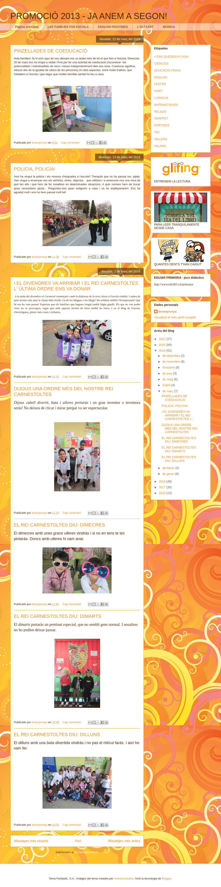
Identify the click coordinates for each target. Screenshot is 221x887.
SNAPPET (161, 118)
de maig (168, 379)
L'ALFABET (145, 26)
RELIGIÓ (160, 111)
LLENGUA (161, 98)
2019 (162, 350)
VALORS (160, 146)
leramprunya (167, 311)
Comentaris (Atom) (86, 852)
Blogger (166, 878)
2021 (162, 339)
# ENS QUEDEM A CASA (171, 56)
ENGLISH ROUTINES (113, 26)
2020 (162, 344)
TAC (157, 132)
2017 (162, 487)
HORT (158, 91)
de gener (168, 474)
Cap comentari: (71, 142)
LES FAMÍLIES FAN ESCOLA (68, 26)
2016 (162, 493)
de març (168, 391)
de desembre (171, 355)
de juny (167, 373)
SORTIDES (161, 125)
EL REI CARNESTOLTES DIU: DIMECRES (59, 525)
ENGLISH (160, 77)
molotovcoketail (124, 878)
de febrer (168, 468)
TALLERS (160, 139)
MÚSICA (169, 26)
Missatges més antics (124, 841)
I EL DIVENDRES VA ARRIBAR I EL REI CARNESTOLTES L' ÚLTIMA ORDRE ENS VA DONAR (76, 285)
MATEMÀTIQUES (166, 104)
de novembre (171, 361)
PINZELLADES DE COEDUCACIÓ (50, 51)
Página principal (26, 26)
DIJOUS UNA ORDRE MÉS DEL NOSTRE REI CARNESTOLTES (179, 428)
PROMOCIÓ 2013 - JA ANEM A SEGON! (88, 16)
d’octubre (168, 367)
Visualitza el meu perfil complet (175, 317)
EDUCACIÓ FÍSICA (167, 70)
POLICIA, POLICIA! (34, 169)
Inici (78, 841)
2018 (162, 481)
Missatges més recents (31, 841)
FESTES (160, 84)
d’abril (166, 385)
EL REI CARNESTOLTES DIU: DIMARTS (57, 616)
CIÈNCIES (161, 63)
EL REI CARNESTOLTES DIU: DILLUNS (57, 734)
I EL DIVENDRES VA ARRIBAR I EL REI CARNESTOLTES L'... (178, 415)
